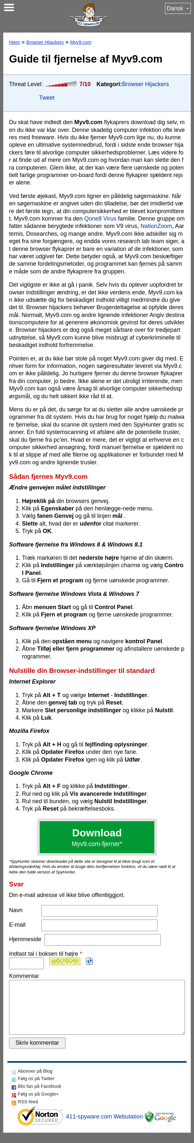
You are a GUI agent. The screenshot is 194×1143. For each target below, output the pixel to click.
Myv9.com (81, 42)
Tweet (47, 97)
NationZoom (156, 226)
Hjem (14, 42)
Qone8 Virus (100, 218)
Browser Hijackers (45, 42)
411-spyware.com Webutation (104, 1127)
